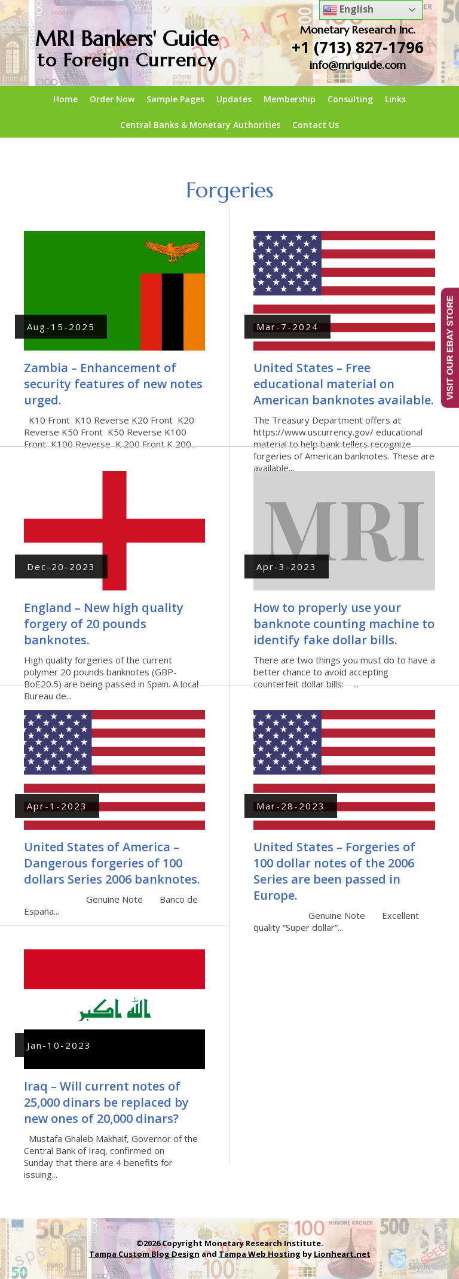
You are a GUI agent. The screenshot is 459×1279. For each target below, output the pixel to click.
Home (65, 99)
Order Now (112, 99)
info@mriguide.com (358, 65)
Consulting (350, 99)
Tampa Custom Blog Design (144, 1253)
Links (395, 99)
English (348, 9)
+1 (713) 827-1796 (358, 47)
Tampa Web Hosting (260, 1253)
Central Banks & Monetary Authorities (200, 124)
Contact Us (315, 124)
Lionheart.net (342, 1253)
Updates (234, 99)
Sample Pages (175, 99)
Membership (290, 99)
